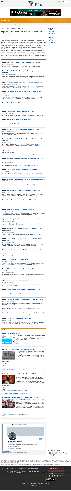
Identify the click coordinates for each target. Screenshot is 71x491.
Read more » (38, 66)
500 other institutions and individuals (39, 460)
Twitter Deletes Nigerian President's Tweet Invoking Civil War (23, 289)
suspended (28, 42)
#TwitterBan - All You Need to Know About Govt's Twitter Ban (23, 199)
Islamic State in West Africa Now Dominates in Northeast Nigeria (15, 416)
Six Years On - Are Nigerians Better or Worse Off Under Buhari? (19, 373)
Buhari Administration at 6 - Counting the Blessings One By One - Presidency (15, 393)
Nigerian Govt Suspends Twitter (10, 333)
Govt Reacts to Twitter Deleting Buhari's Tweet (19, 280)
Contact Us (40, 483)
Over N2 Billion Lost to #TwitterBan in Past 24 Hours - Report (23, 129)
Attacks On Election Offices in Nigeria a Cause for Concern (18, 349)
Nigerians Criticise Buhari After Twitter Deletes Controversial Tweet (25, 299)
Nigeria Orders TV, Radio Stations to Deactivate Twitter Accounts (24, 150)
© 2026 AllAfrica (25, 483)
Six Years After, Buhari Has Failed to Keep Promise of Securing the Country (15, 390)
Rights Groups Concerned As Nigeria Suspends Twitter (22, 169)
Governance (20, 28)
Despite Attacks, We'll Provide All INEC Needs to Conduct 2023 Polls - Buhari (15, 369)
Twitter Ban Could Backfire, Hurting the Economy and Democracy (24, 82)
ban (20, 57)
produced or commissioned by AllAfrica (33, 464)
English (59, 1)
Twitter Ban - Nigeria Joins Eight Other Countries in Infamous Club (25, 249)
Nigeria (7, 28)
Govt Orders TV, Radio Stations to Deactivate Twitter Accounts (24, 62)
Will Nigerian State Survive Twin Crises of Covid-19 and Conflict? (19, 397)
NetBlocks (3, 55)
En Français (64, 1)
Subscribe (51, 473)
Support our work (53, 468)
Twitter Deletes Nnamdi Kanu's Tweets (17, 259)
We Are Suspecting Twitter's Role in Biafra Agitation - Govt (23, 308)
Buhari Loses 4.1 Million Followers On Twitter (19, 318)
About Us (47, 483)
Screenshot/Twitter (6, 451)
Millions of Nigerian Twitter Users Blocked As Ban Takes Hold (23, 190)
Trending (14, 24)
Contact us (58, 464)
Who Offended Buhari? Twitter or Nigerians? (19, 119)
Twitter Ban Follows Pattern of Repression (18, 102)
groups (8, 40)
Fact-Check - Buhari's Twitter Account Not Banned (20, 209)
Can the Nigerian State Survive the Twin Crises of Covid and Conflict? (15, 414)
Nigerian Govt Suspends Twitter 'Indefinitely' (25, 345)
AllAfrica (35, 3)
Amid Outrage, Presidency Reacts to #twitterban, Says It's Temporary (25, 219)
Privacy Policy (33, 483)
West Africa (13, 28)
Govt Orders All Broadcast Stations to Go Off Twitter (21, 111)
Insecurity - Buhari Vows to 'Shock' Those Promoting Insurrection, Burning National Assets (15, 366)
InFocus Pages (5, 24)
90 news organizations (26, 460)
